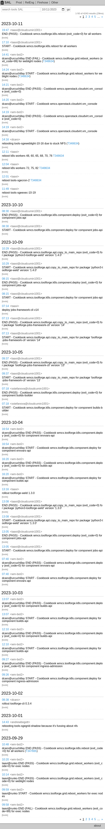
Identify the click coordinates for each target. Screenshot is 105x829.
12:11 (5, 151)
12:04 (5, 164)
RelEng (29, 2)
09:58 (5, 804)
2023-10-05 (12, 352)
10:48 (5, 744)
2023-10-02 (12, 693)
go (68, 9)
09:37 (5, 358)
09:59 (5, 789)
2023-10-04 (12, 422)
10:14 (5, 774)
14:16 (5, 139)
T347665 (31, 751)
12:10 (5, 629)
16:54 (5, 428)
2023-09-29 (12, 738)
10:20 (5, 759)
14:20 (5, 99)
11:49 (5, 188)
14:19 (5, 112)
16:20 (5, 459)
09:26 (5, 674)
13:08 (5, 501)
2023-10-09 (12, 242)
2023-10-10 (12, 204)
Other (54, 2)
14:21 (5, 84)
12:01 (5, 176)
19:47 (5, 30)
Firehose (42, 2)
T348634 (48, 61)
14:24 (5, 69)
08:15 (5, 278)
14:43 (5, 722)
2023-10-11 (12, 23)
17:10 (5, 42)
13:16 (5, 489)
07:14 (5, 306)
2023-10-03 (12, 592)
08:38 (5, 699)
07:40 (5, 559)
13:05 (5, 531)
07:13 (5, 318)
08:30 (5, 211)
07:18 (5, 388)
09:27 (5, 659)
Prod (19, 2)
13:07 (5, 599)
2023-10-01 (12, 715)
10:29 (5, 248)
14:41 (5, 54)
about (97, 825)
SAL (6, 2)
